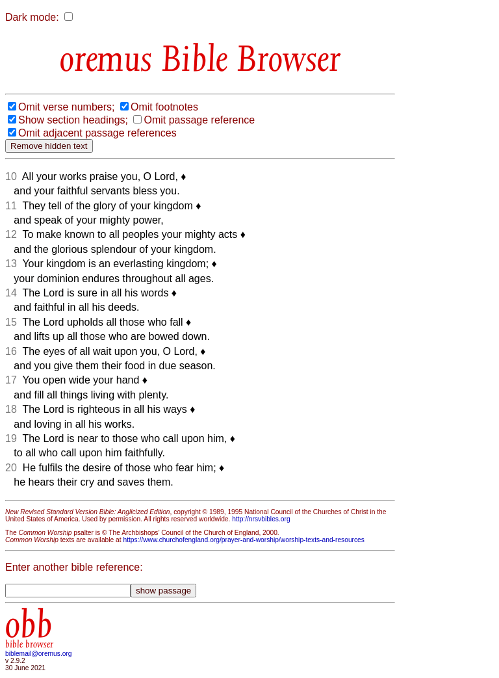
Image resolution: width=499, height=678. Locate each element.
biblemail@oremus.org (38, 653)
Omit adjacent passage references (97, 132)
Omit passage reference (199, 119)
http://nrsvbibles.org (261, 519)
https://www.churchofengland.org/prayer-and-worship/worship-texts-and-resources (243, 539)
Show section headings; (73, 119)
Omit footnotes (164, 106)
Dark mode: (32, 17)
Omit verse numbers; (66, 106)
